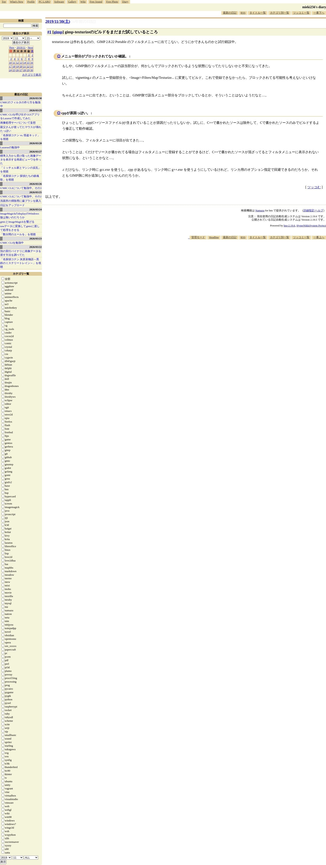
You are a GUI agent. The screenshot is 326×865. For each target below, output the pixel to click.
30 (31, 70)
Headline (214, 237)
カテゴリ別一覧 (279, 12)
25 (14, 70)
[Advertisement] (249, 252)
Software (59, 1)
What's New (16, 1)
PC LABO (44, 1)
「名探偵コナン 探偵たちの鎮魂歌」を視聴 (19, 177)
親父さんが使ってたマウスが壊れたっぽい (20, 128)
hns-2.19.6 (289, 225)
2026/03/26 (35, 183)
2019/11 (21, 47)
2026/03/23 (35, 238)
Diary (125, 1)
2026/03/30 (35, 98)
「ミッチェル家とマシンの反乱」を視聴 (20, 169)
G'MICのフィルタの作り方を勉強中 (20, 104)
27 (21, 70)
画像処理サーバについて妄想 (18, 122)
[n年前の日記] (83, 21)
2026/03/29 (35, 110)
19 (17, 66)
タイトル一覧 (257, 12)
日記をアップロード (12, 205)
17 (10, 66)
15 (28, 62)
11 (14, 62)
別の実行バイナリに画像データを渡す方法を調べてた (20, 253)
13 (21, 62)
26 (17, 70)
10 (10, 62)
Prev (11, 47)
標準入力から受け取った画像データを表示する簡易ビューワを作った (20, 159)
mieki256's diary (314, 7)
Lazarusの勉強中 (10, 147)
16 (31, 62)
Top (4, 1)
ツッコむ (314, 187)
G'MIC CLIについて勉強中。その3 (21, 188)
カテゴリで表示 (31, 74)
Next (30, 47)
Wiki (83, 1)
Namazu (259, 210)
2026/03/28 (35, 143)
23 (31, 66)
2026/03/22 (35, 246)
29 (28, 70)
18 (14, 66)
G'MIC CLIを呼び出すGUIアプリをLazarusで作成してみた (20, 116)
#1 (49, 32)
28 (24, 70)
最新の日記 (230, 12)
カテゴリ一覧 (21, 273)
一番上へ (318, 237)
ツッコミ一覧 (301, 12)
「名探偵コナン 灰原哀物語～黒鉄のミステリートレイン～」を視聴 (20, 263)
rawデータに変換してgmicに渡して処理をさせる (20, 228)
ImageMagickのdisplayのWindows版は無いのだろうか (19, 215)
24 (10, 70)
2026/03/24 (35, 209)
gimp (58, 32)
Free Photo (112, 1)
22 (28, 66)
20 (21, 66)
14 (24, 62)
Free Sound (96, 1)
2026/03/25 (35, 192)
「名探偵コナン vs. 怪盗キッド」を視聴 (20, 137)
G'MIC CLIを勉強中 (12, 242)
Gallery (72, 1)
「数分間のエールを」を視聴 (18, 234)
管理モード (198, 237)
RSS (243, 12)
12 (17, 62)
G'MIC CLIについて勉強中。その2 (21, 196)
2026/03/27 (35, 151)
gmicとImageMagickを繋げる (17, 221)
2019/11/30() (57, 21)
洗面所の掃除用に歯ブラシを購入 (20, 200)
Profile (31, 1)
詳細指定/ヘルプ (313, 210)
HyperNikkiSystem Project (311, 225)
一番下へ (318, 12)
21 (24, 66)
